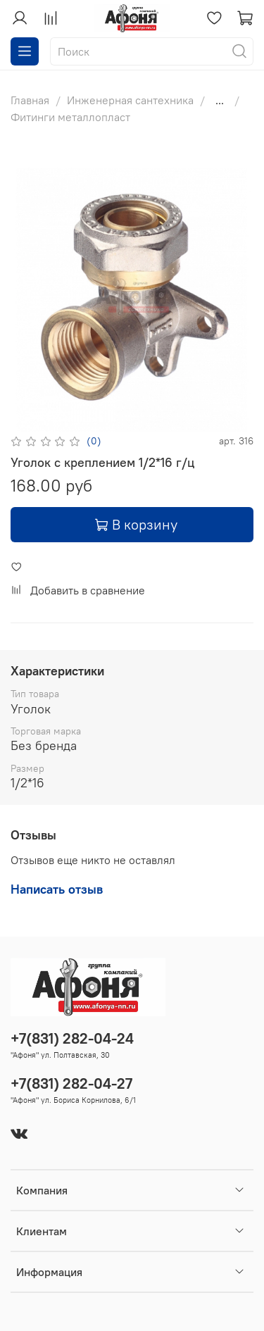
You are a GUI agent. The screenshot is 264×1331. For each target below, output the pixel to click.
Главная (30, 100)
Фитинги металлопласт (70, 117)
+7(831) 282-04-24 (72, 1038)
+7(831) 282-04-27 (71, 1083)
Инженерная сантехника (130, 100)
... (219, 100)
